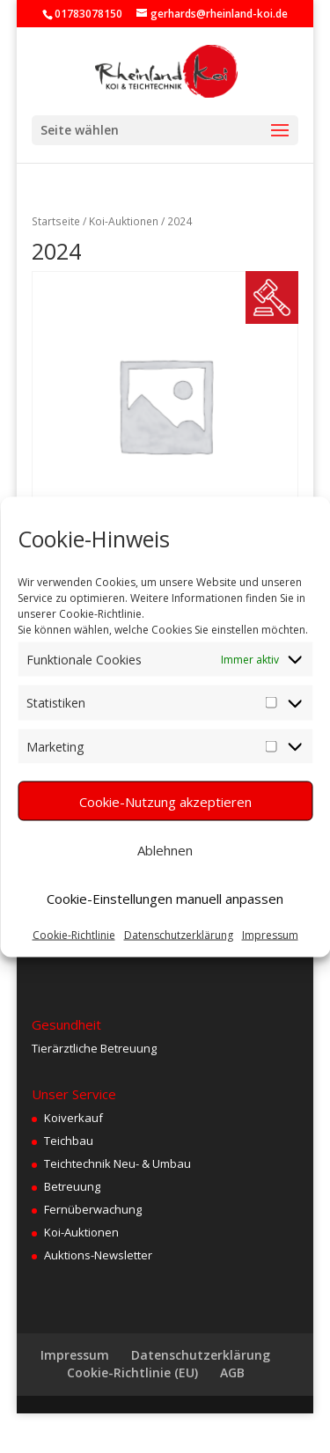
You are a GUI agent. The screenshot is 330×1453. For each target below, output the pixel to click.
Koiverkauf (73, 1118)
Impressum (270, 935)
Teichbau (68, 1140)
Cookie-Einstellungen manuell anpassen (165, 897)
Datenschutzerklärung (178, 935)
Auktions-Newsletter (98, 1255)
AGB (232, 1372)
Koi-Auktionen (123, 221)
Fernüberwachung (93, 1209)
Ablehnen (165, 849)
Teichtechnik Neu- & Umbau (117, 1163)
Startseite (56, 221)
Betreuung (72, 1186)
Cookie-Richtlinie (74, 935)
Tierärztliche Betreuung (94, 1048)
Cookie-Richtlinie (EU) (132, 1372)
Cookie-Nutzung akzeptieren (165, 801)
